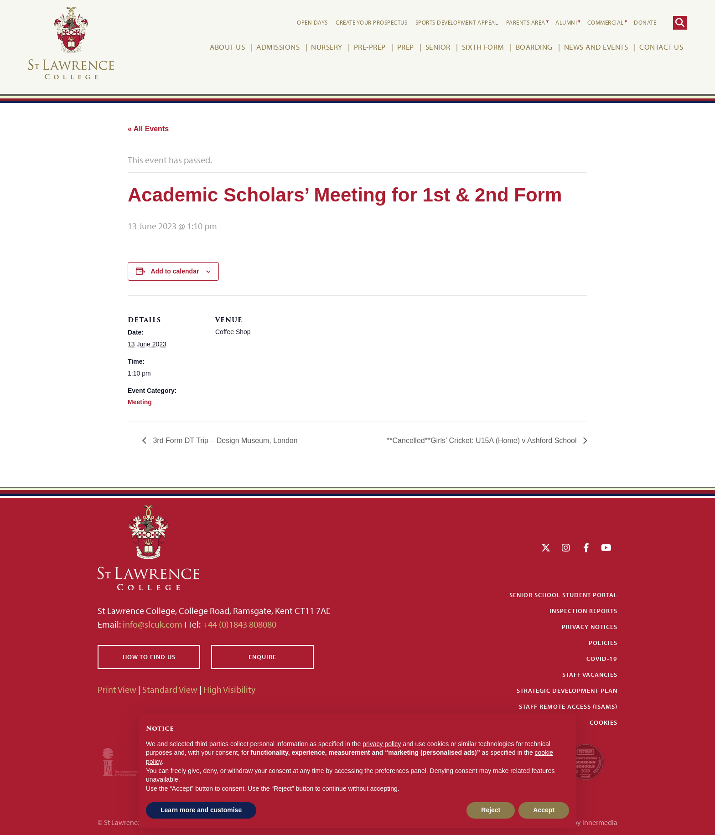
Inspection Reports (583, 611)
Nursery (326, 47)
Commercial (605, 22)
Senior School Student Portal (563, 595)
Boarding (534, 47)
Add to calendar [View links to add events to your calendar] (175, 271)
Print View (117, 689)
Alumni (566, 22)
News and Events (596, 47)
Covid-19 (601, 659)
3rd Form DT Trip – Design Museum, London (224, 440)
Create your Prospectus (371, 22)
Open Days (312, 22)
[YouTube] (606, 547)
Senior (438, 47)
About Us (227, 47)
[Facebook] (586, 547)
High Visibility (229, 689)
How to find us (149, 657)
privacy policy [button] (382, 743)
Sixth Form (483, 47)
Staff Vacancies (589, 674)
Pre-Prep (370, 47)
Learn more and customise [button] (201, 810)
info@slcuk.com (152, 624)
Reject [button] (490, 810)
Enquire (262, 657)
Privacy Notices (589, 627)
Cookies (603, 722)
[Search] (680, 23)
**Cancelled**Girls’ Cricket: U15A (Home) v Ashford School (483, 440)
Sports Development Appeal (456, 22)
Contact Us (661, 47)
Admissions (278, 47)
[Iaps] (128, 761)
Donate (645, 22)
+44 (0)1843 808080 (238, 624)
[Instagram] (566, 547)
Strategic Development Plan (567, 690)
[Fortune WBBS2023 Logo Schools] (585, 761)
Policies (603, 643)
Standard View (169, 689)
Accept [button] (543, 810)
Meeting (140, 402)
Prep (405, 47)
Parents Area (525, 22)
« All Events (148, 129)
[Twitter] (545, 547)
